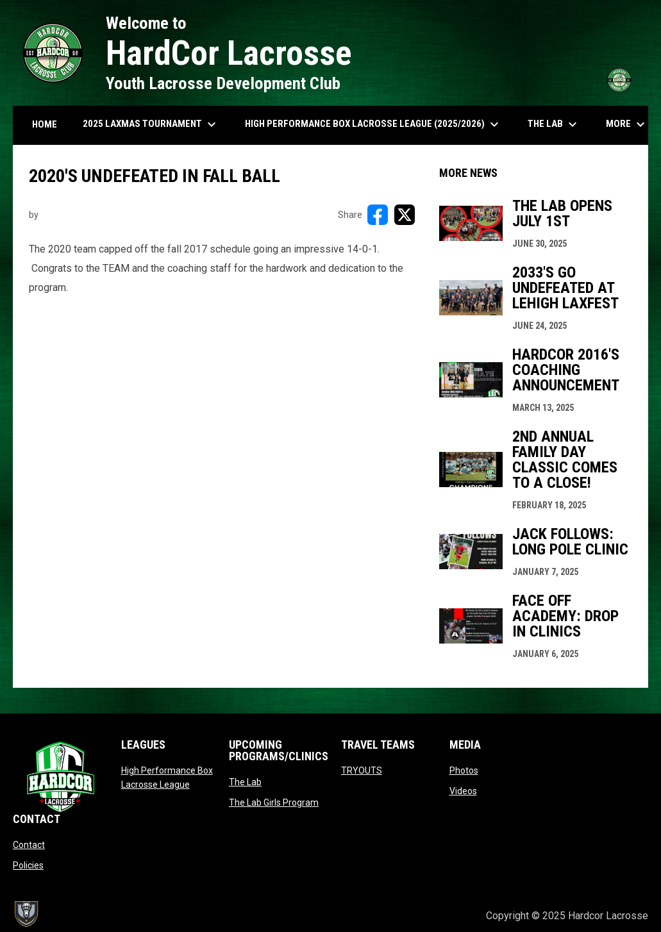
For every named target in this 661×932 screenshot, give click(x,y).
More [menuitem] (627, 124)
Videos (463, 791)
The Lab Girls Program (274, 802)
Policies (28, 865)
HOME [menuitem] (44, 124)
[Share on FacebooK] (377, 214)
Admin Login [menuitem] (432, 916)
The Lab (245, 782)
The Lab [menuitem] (554, 124)
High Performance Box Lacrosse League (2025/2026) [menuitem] (373, 124)
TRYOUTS (361, 770)
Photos (463, 770)
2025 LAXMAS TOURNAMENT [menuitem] (151, 124)
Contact (29, 845)
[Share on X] (404, 214)
